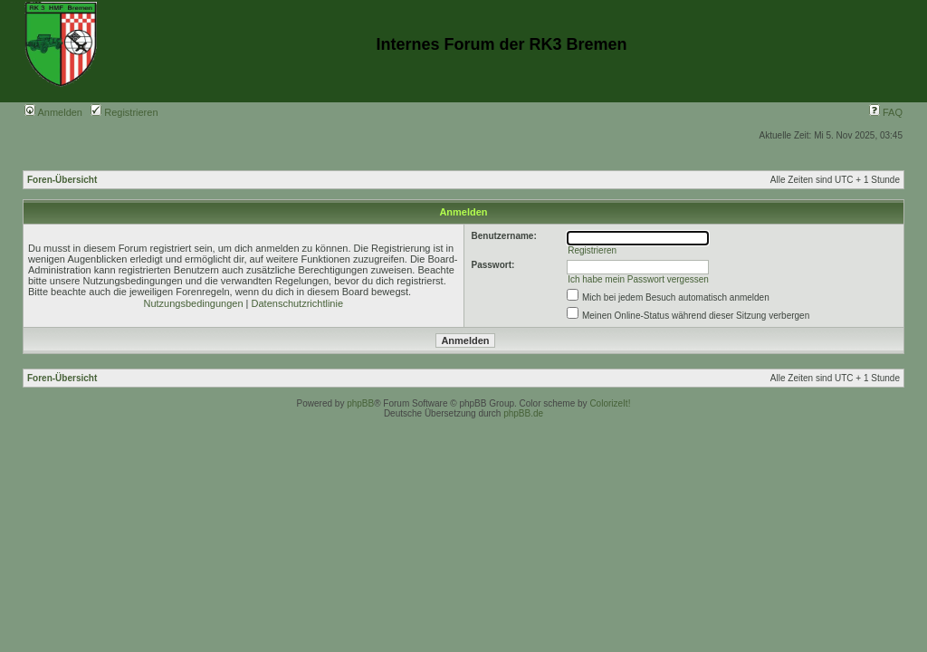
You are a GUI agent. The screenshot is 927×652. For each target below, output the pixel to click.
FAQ (886, 112)
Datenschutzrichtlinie (298, 303)
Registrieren (124, 112)
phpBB (360, 403)
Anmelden (53, 112)
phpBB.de (523, 413)
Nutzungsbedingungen (193, 303)
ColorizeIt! (609, 403)
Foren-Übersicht (62, 180)
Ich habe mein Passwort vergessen (638, 279)
